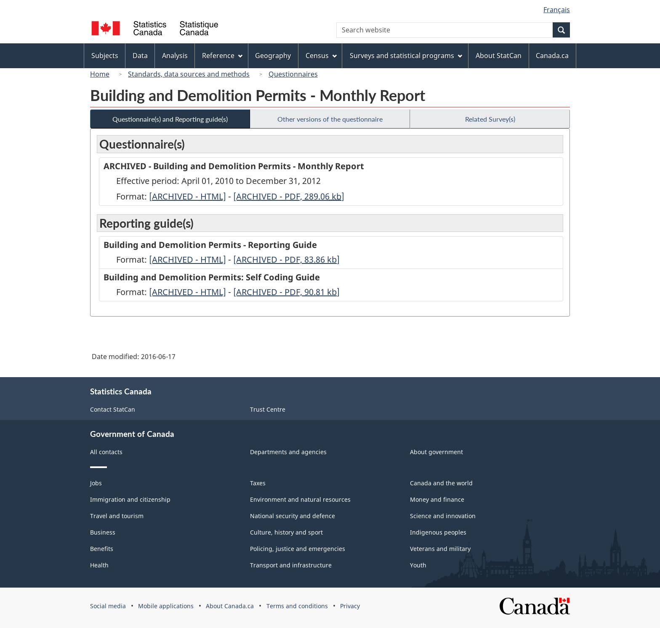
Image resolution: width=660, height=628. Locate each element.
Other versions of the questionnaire (330, 119)
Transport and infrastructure (291, 565)
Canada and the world (441, 483)
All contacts (106, 452)
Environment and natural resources (300, 499)
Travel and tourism (117, 516)
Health (99, 565)
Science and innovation (443, 516)
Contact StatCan (112, 409)
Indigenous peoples (438, 532)
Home (99, 74)
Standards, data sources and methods (189, 74)
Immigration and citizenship (130, 499)
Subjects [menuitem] (104, 55)
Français (556, 9)
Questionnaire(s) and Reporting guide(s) (170, 119)
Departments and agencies (288, 452)
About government (436, 452)
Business (102, 532)
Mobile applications (166, 606)
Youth (418, 565)
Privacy (350, 606)
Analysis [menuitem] (175, 55)
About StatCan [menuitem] (499, 55)
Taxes (258, 483)
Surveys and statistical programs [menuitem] (406, 55)
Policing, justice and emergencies (297, 549)
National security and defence (292, 516)
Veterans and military (440, 549)
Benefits (101, 549)
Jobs (96, 483)
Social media (108, 606)
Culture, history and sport (286, 532)
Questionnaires (293, 74)
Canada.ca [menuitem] (552, 55)
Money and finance (437, 499)
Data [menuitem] (140, 55)
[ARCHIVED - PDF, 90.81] (286, 292)
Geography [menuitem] (273, 55)
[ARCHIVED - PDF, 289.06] (288, 196)
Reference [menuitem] (222, 55)
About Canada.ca (230, 606)
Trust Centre (267, 409)
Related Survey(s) (490, 119)
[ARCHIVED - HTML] (187, 196)
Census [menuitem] (321, 55)
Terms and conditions (297, 606)
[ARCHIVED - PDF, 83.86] (286, 259)
